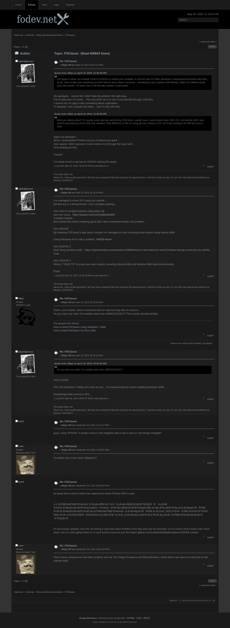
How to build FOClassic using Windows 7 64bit (80, 327)
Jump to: (173, 600)
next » (213, 41)
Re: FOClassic (68, 61)
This (128, 313)
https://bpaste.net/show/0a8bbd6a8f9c (94, 214)
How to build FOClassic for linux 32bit (75, 330)
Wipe (21, 298)
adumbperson (26, 61)
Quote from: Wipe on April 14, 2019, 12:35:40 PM (80, 73)
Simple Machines (88, 618)
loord (21, 421)
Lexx (21, 446)
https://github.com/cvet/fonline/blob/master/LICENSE (159, 532)
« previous (204, 41)
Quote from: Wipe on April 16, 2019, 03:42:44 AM (80, 363)
